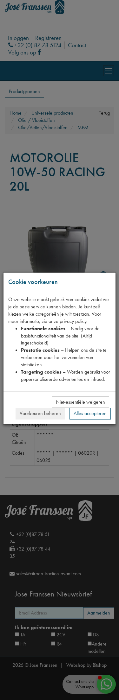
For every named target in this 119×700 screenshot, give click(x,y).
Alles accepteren (90, 413)
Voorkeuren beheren (40, 413)
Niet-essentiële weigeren (80, 402)
